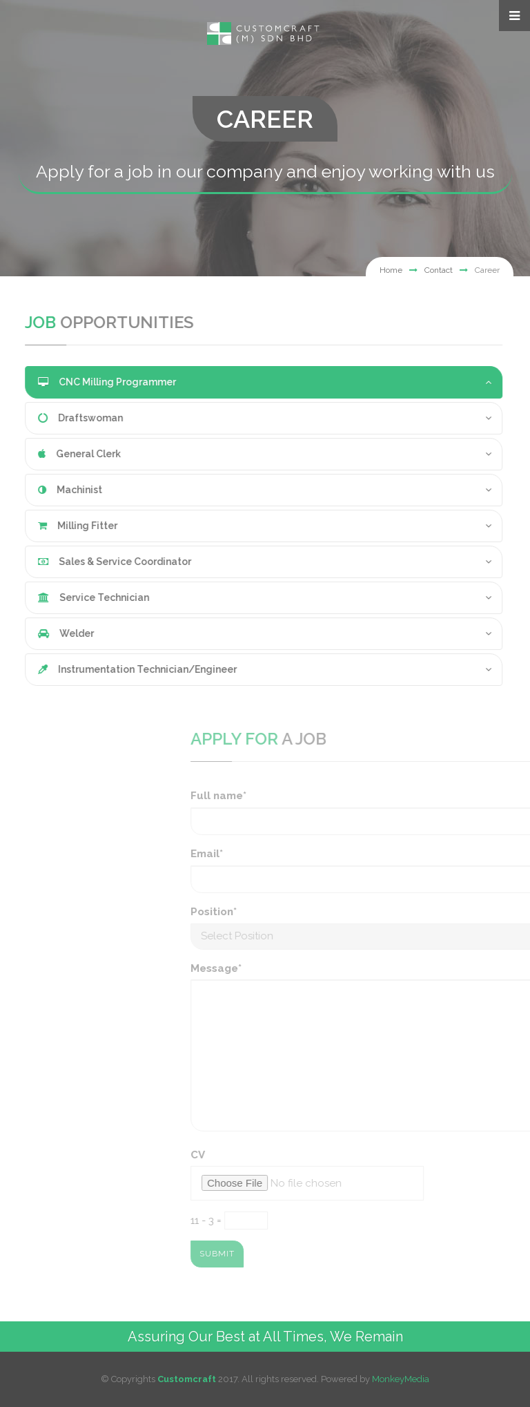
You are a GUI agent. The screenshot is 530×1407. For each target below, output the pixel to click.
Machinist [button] (51, 489)
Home (391, 270)
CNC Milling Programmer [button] (88, 381)
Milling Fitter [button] (58, 525)
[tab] (244, 382)
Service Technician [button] (74, 597)
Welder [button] (47, 633)
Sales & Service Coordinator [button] (95, 561)
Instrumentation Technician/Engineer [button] (118, 669)
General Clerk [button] (60, 453)
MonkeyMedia (400, 1379)
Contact (438, 270)
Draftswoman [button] (61, 417)
